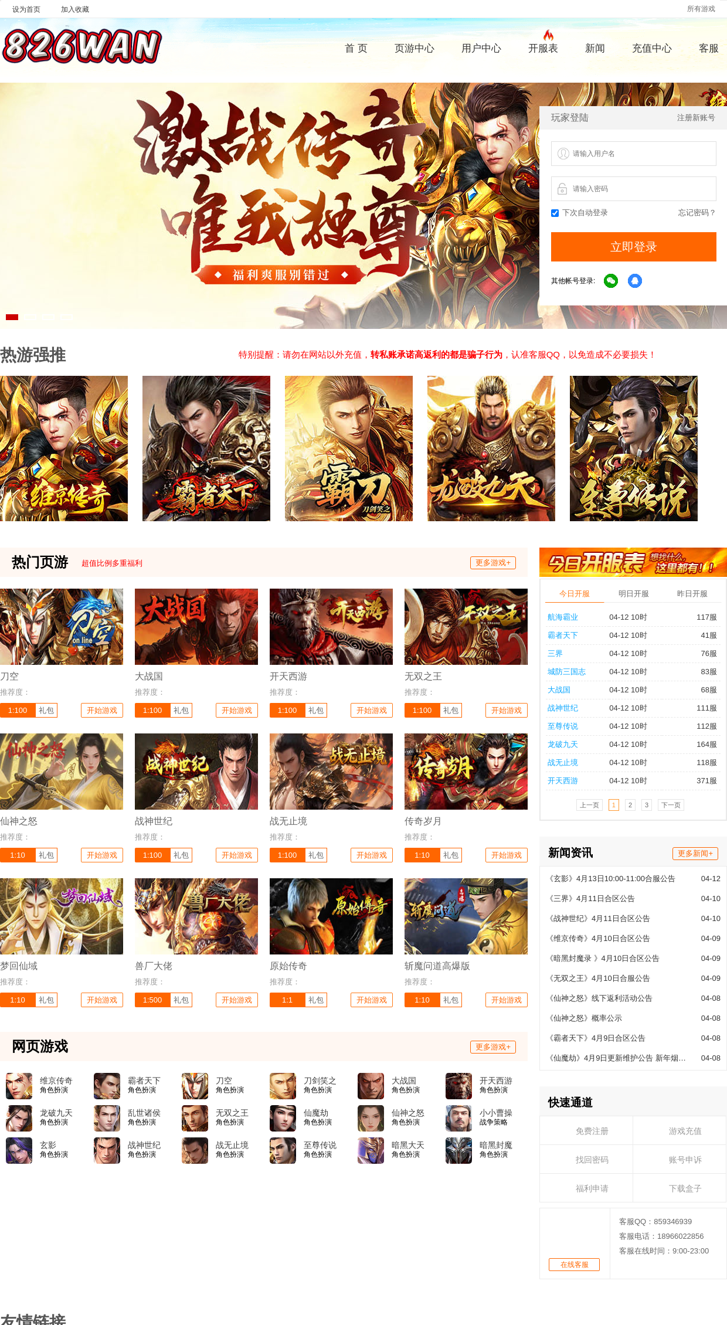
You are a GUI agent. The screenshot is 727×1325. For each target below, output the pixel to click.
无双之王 (232, 1112)
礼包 (46, 710)
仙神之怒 (408, 1112)
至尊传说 (320, 1145)
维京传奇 (56, 1080)
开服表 (543, 47)
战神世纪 (144, 1145)
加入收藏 (75, 9)
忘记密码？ (697, 212)
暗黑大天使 (408, 1145)
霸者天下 (144, 1080)
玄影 (48, 1145)
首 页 (356, 48)
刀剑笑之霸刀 (320, 1081)
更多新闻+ (695, 661)
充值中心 (652, 48)
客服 (709, 48)
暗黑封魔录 (496, 1145)
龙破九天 (56, 1112)
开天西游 (496, 1080)
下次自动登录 (579, 212)
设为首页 (26, 9)
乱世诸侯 (144, 1112)
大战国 (404, 1080)
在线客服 (574, 1072)
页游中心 (414, 48)
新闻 (595, 48)
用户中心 (481, 48)
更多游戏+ (493, 562)
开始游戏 (102, 710)
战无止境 (232, 1145)
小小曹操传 (496, 1113)
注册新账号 (696, 117)
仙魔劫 (316, 1112)
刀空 (224, 1080)
